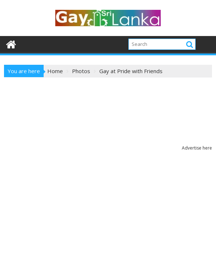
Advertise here (197, 148)
